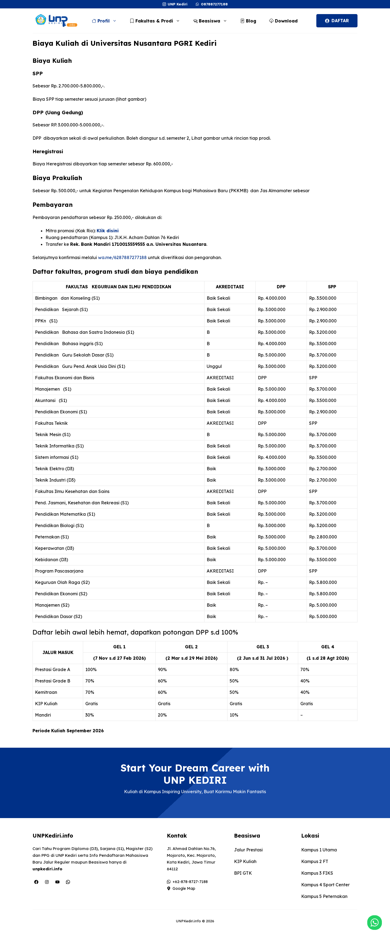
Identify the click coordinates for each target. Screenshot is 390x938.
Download (283, 21)
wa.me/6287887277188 (122, 257)
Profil (107, 21)
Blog (248, 21)
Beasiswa (213, 21)
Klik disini (108, 230)
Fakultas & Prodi (158, 21)
